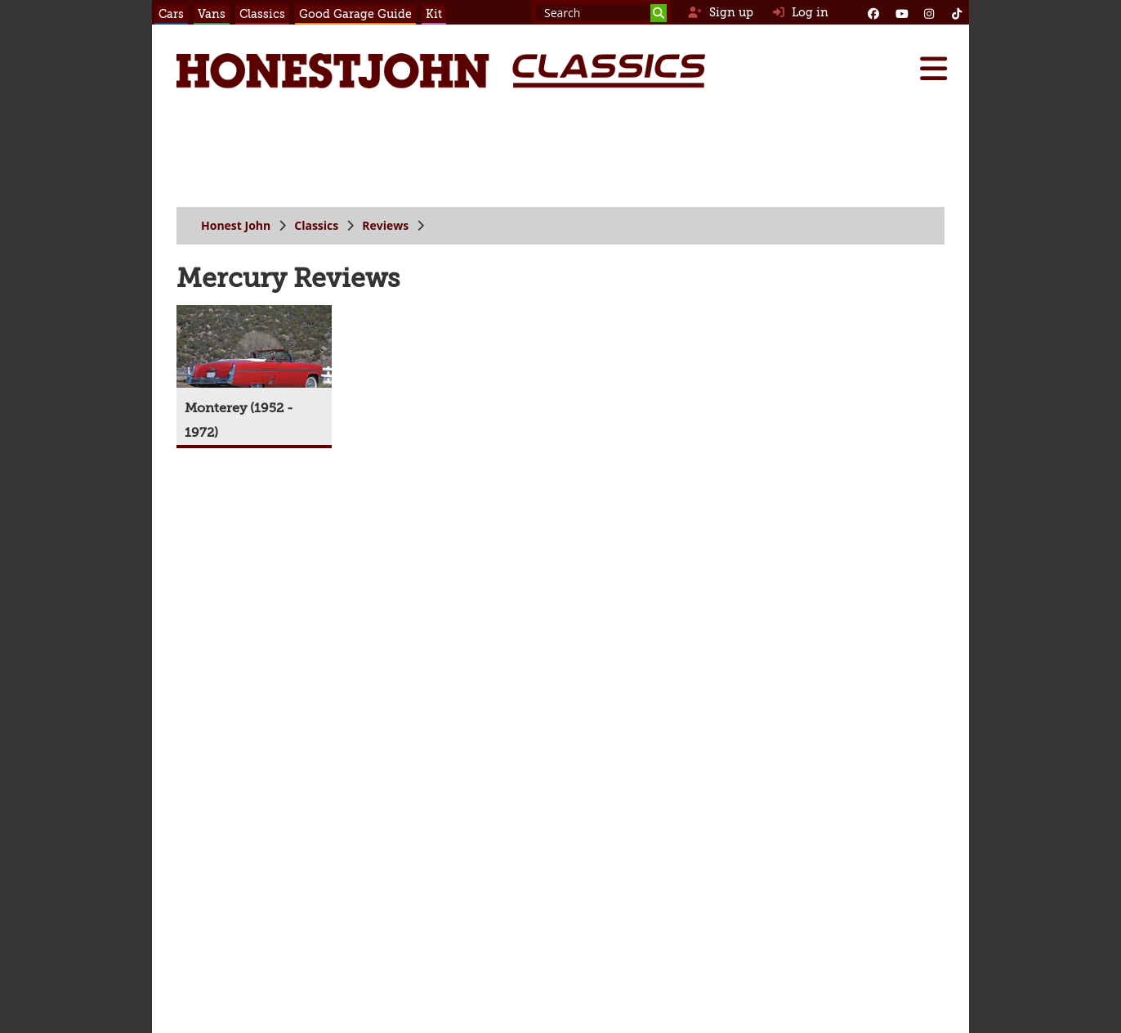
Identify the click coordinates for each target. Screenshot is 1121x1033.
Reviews (385, 225)
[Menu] (933, 68)
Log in (800, 12)
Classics (262, 13)
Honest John (235, 225)
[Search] (658, 13)
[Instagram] (929, 12)
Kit (434, 13)
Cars (171, 13)
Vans (212, 13)
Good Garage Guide (355, 13)
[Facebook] (873, 12)
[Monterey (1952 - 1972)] (254, 375)
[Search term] (601, 12)
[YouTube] (901, 12)
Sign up (720, 12)
